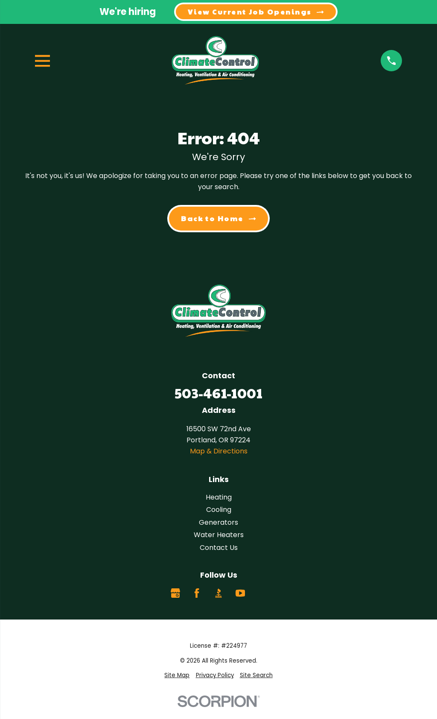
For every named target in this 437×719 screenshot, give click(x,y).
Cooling (218, 509)
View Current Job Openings (256, 12)
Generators (218, 522)
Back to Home (218, 218)
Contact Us (219, 547)
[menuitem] (176, 676)
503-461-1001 (218, 392)
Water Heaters (219, 535)
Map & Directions (219, 451)
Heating (219, 497)
